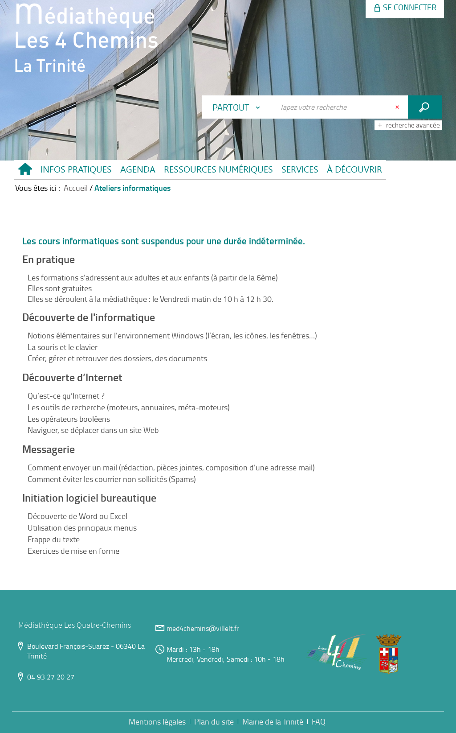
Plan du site (214, 721)
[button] (76, 169)
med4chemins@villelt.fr (203, 628)
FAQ (319, 721)
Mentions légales (157, 721)
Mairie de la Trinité (272, 721)
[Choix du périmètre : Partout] (238, 107)
